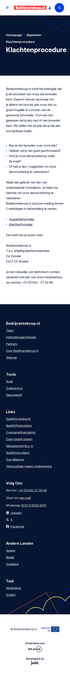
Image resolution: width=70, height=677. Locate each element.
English (10, 595)
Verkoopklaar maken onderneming (29, 466)
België (10, 557)
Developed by (35, 661)
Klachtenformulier (21, 224)
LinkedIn (16, 513)
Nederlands (13, 588)
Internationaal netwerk (21, 337)
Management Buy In (19, 446)
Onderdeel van (35, 647)
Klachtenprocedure (20, 42)
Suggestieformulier (21, 219)
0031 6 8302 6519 (33, 505)
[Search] (59, 7)
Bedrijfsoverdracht (18, 419)
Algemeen (33, 35)
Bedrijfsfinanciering (19, 425)
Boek (9, 381)
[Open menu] (7, 7)
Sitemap (11, 357)
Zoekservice (14, 388)
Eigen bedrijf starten (19, 439)
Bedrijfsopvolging (17, 453)
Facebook (17, 526)
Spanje (10, 550)
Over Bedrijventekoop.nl (22, 351)
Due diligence (15, 459)
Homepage (14, 35)
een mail (25, 498)
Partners (11, 344)
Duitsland (12, 564)
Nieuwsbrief (14, 395)
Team (10, 330)
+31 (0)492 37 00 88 (32, 490)
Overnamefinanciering (20, 432)
